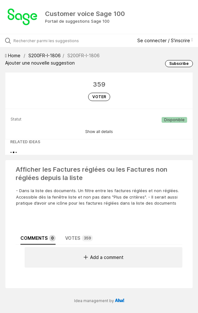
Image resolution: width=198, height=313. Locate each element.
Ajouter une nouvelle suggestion (40, 63)
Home (13, 55)
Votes (79, 238)
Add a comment (104, 257)
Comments (38, 238)
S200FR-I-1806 (44, 55)
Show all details (99, 131)
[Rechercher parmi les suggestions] (49, 40)
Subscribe (179, 63)
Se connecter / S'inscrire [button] (165, 40)
